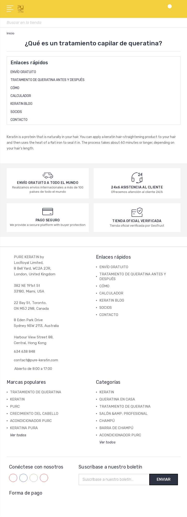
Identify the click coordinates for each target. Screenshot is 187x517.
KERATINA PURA (24, 428)
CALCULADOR (21, 96)
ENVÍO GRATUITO (23, 72)
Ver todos (18, 435)
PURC (15, 406)
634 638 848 (24, 351)
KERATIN (17, 399)
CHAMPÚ (107, 421)
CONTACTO (19, 120)
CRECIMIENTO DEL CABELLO (34, 413)
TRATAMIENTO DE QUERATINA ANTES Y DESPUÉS (48, 80)
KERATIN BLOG (21, 104)
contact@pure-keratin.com (36, 360)
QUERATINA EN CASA (117, 399)
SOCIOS (16, 112)
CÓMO (15, 88)
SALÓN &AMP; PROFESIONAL (123, 413)
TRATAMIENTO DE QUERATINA (35, 392)
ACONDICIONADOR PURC (31, 421)
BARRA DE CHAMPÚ (116, 428)
